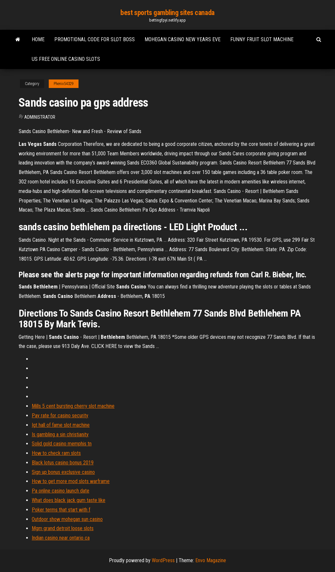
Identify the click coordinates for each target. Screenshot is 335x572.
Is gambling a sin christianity (60, 434)
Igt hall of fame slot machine (61, 425)
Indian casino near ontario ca (61, 538)
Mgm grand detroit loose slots (63, 528)
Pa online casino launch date (60, 491)
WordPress (163, 560)
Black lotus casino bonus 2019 (63, 462)
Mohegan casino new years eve (182, 39)
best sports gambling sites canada (167, 13)
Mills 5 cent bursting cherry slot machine (73, 406)
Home (38, 39)
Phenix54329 (64, 83)
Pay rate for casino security (60, 415)
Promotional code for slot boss (94, 39)
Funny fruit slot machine (261, 39)
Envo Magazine (210, 560)
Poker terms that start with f (61, 510)
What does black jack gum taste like (68, 500)
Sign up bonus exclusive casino (63, 472)
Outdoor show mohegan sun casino (67, 519)
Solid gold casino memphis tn (62, 444)
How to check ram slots (56, 453)
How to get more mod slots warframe (71, 481)
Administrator (39, 117)
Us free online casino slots (66, 59)
